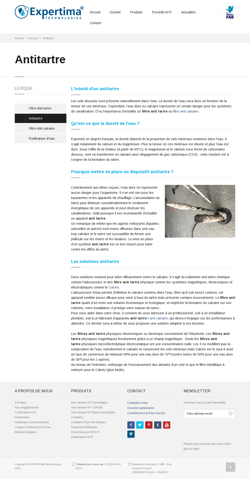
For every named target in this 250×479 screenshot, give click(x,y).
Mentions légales (26, 432)
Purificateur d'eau (42, 138)
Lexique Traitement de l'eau (33, 427)
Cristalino (77, 417)
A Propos (20, 402)
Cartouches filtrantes (84, 427)
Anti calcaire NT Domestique (89, 402)
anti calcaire (159, 318)
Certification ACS (25, 412)
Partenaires (22, 417)
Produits (136, 12)
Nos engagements (26, 407)
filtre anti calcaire (185, 111)
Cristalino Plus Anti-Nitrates (88, 422)
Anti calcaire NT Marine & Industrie (93, 412)
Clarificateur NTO (82, 437)
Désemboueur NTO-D (85, 432)
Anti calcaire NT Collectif (86, 407)
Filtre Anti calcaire (42, 128)
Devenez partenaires (140, 408)
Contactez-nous (137, 402)
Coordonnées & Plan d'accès (146, 413)
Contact (95, 23)
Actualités (188, 12)
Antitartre (48, 38)
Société (115, 12)
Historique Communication (32, 422)
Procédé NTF (162, 12)
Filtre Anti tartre (40, 108)
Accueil (95, 12)
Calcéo (114, 287)
